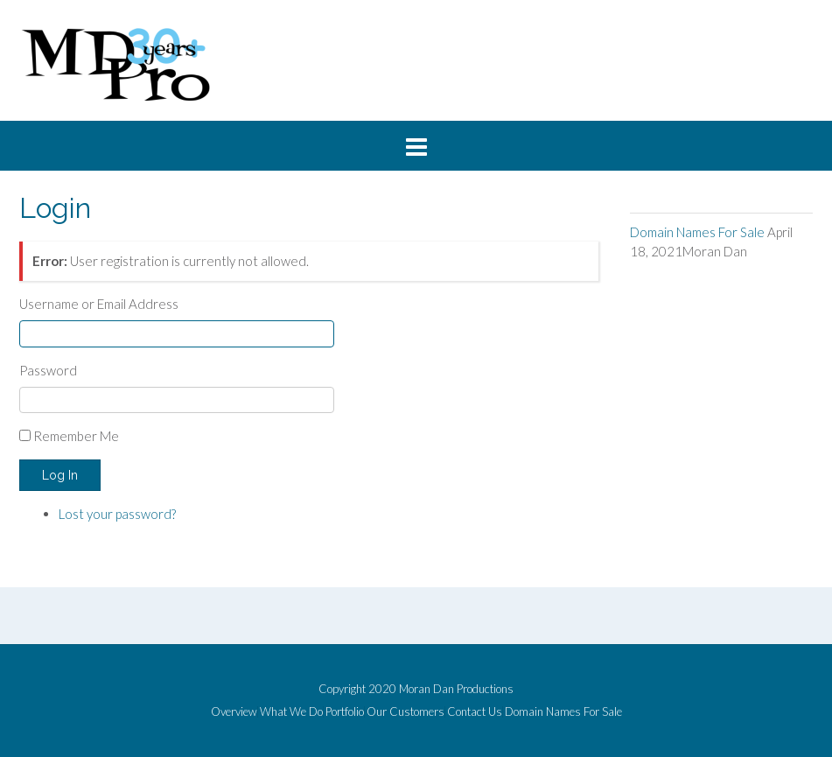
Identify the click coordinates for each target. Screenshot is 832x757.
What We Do (291, 712)
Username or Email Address (98, 304)
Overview (234, 712)
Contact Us (474, 712)
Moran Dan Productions (456, 689)
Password (48, 370)
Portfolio (344, 712)
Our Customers (405, 712)
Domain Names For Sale (697, 232)
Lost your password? (117, 514)
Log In (60, 475)
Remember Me (76, 436)
